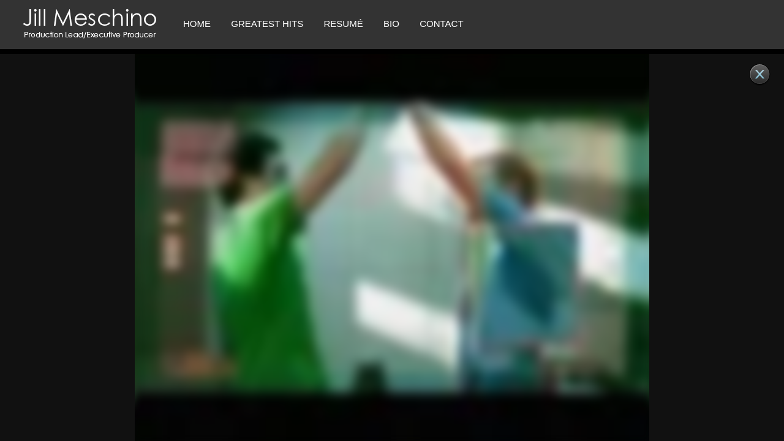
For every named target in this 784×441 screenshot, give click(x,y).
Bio (391, 23)
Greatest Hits (267, 23)
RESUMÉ (343, 23)
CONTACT (441, 23)
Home (197, 23)
